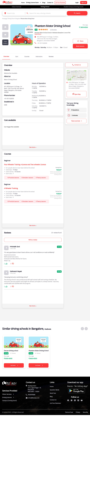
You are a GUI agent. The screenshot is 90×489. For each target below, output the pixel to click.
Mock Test (53, 393)
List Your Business (60, 2)
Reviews (53, 30)
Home (23, 2)
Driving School (45, 7)
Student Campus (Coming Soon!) (73, 7)
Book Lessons (80, 46)
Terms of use (69, 412)
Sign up (83, 2)
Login (77, 2)
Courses (26, 56)
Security (85, 412)
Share (80, 41)
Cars (16, 56)
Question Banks (54, 390)
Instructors (39, 56)
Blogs (43, 2)
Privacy (78, 412)
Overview (6, 56)
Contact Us (50, 2)
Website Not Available (10, 73)
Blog (51, 396)
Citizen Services (16, 7)
